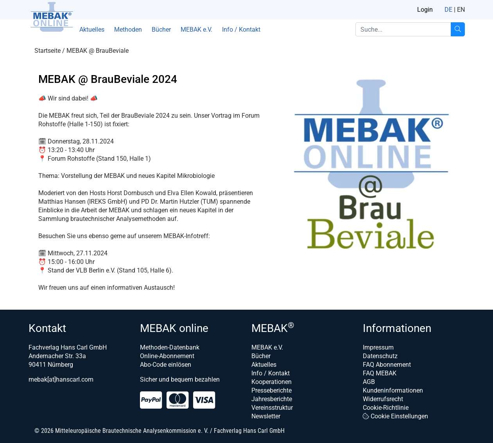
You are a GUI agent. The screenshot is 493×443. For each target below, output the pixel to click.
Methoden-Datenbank (169, 347)
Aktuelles (91, 29)
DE (448, 9)
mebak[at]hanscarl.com (61, 379)
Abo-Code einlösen (165, 364)
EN (461, 9)
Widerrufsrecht (383, 399)
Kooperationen (271, 382)
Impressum (378, 347)
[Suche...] (458, 29)
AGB (369, 382)
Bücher (161, 29)
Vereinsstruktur (272, 407)
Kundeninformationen (393, 390)
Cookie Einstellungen (395, 416)
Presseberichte (271, 390)
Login (425, 9)
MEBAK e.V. (196, 29)
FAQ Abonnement (387, 364)
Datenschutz (380, 356)
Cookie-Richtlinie (386, 407)
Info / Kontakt (241, 29)
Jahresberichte (271, 399)
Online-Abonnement (167, 356)
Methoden (128, 29)
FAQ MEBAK (379, 373)
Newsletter (265, 416)
